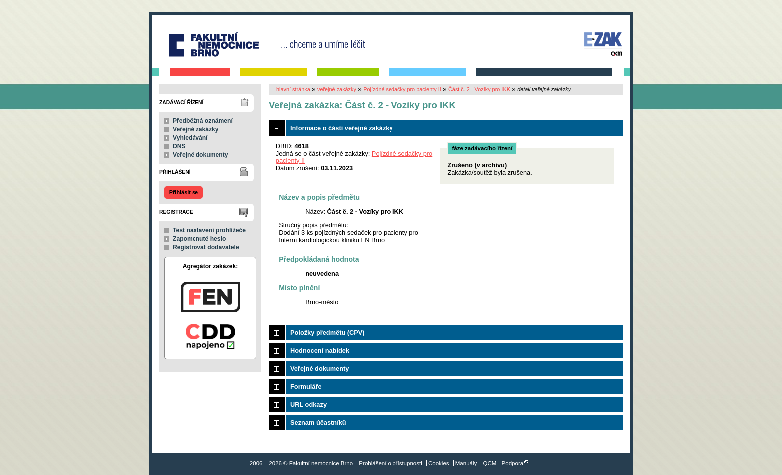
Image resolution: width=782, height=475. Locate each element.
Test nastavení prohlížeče (209, 230)
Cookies (438, 463)
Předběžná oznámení (203, 120)
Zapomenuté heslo (199, 238)
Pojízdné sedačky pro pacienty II (402, 89)
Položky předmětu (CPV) (327, 332)
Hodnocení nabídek (319, 350)
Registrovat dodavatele (206, 247)
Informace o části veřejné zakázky (341, 128)
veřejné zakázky (336, 89)
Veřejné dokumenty (200, 154)
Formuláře (306, 386)
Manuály (466, 463)
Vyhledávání (190, 137)
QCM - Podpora (503, 463)
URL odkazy (308, 404)
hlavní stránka (293, 89)
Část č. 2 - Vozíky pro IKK (479, 89)
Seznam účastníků (318, 422)
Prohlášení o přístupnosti (390, 463)
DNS (179, 146)
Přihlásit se (183, 192)
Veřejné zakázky (196, 129)
